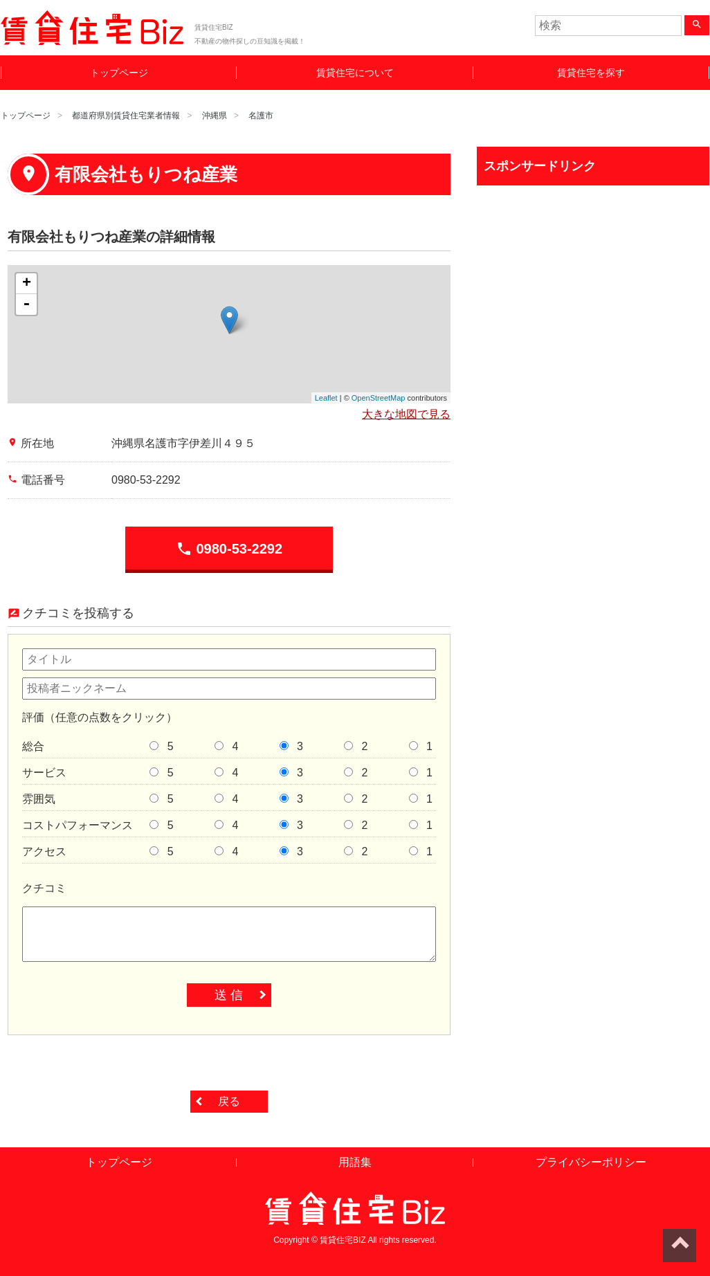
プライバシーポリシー (591, 1162)
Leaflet (326, 398)
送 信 (229, 995)
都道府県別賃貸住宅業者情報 (126, 115)
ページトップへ (679, 1245)
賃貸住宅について (355, 72)
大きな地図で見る (406, 414)
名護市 (260, 115)
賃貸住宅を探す (591, 72)
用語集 (355, 1162)
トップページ (119, 72)
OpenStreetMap (379, 398)
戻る (229, 1101)
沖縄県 (214, 115)
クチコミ (44, 888)
